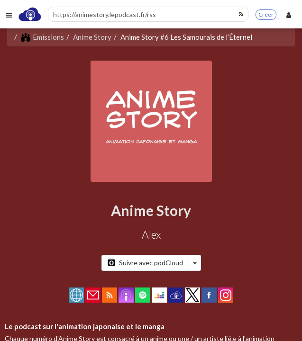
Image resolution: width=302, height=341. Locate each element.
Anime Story (92, 37)
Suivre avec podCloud (145, 263)
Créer (266, 14)
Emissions (42, 37)
